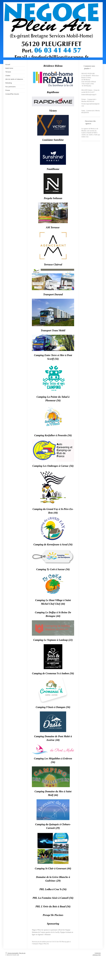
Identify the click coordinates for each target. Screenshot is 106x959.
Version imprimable (12, 953)
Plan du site (22, 953)
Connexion (98, 953)
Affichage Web (97, 955)
